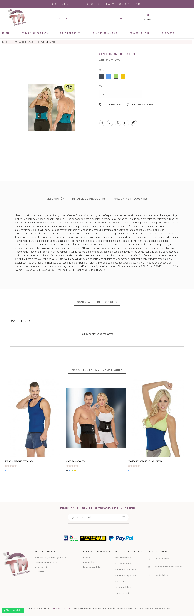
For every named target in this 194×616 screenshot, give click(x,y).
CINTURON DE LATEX (75, 461)
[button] (110, 104)
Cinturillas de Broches (126, 569)
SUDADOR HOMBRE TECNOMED (19, 461)
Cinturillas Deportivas (126, 575)
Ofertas (86, 557)
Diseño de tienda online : (38, 608)
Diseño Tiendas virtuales (120, 608)
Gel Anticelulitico (123, 587)
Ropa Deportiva (123, 581)
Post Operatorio (123, 558)
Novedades (88, 562)
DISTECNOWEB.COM (60, 608)
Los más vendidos (92, 567)
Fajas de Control (123, 563)
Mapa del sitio (42, 567)
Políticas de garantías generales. (51, 557)
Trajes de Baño (122, 593)
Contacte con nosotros (46, 562)
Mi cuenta (39, 572)
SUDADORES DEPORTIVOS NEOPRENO (145, 461)
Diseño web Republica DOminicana (89, 608)
